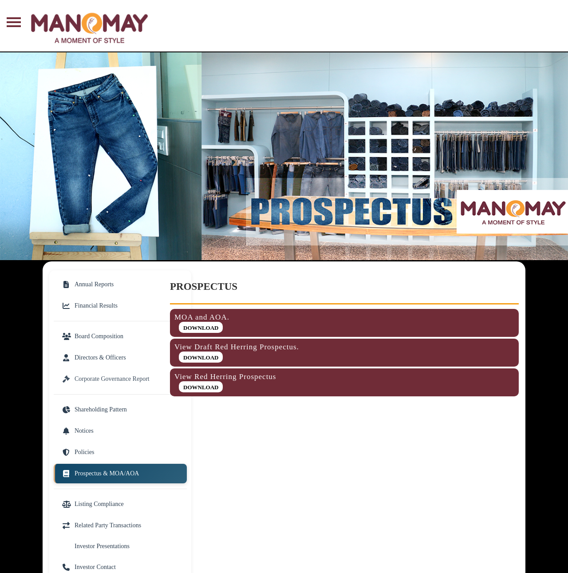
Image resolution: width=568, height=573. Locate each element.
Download (200, 327)
